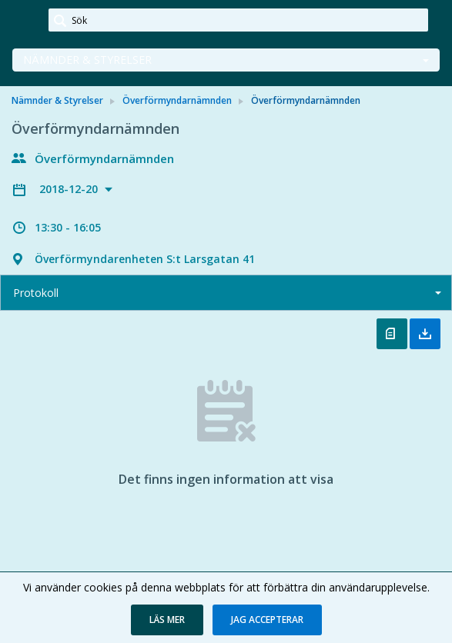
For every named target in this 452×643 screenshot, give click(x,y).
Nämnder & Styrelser (87, 59)
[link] (24, 20)
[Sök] (238, 20)
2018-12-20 (70, 189)
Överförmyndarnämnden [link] (177, 100)
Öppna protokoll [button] (392, 333)
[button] (167, 620)
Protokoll (36, 292)
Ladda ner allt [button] (425, 333)
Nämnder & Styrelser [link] (57, 100)
